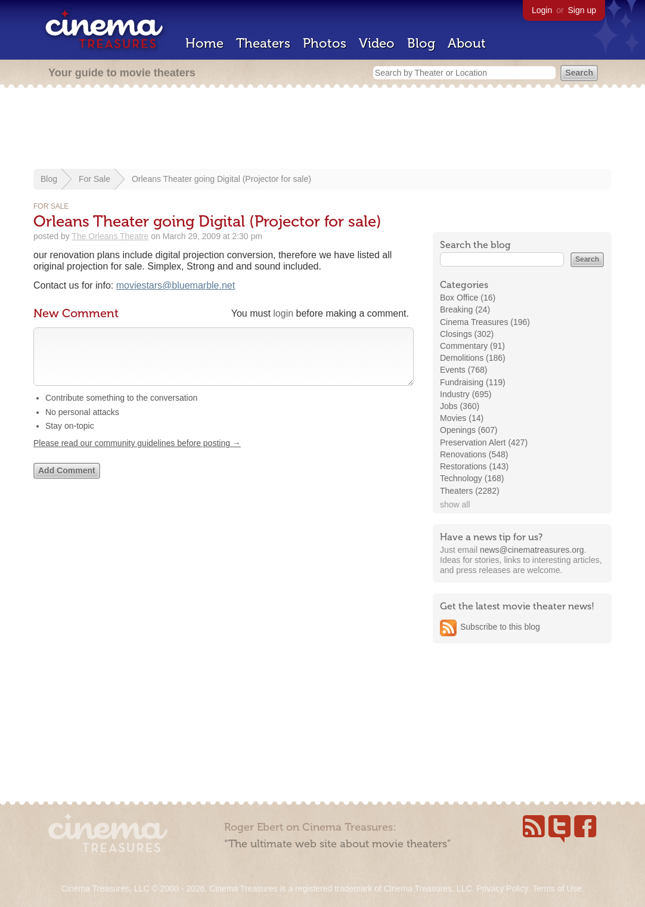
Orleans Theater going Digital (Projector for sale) (221, 179)
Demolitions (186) (473, 358)
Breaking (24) (465, 309)
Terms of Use (556, 888)
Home (204, 43)
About (467, 43)
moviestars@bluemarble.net (175, 285)
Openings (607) (469, 430)
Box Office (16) (467, 297)
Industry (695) (465, 394)
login (283, 313)
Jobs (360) (459, 406)
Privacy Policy (502, 888)
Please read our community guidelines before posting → (137, 455)
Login (542, 10)
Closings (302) (467, 334)
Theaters (263, 43)
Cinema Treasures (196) (485, 322)
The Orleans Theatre (110, 236)
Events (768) (463, 369)
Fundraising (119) (473, 382)
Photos (324, 43)
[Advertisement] (322, 129)
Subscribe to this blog (500, 627)
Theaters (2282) (470, 491)
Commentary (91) (472, 346)
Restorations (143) (474, 466)
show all (455, 504)
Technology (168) (472, 478)
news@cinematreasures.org (532, 550)
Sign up (582, 10)
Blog (421, 43)
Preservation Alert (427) (484, 442)
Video (377, 43)
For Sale (94, 179)
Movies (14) (461, 418)
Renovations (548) (474, 454)
